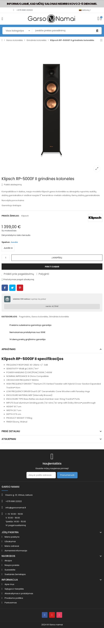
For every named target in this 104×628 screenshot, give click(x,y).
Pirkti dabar (52, 266)
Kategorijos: (9, 316)
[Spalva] (8, 248)
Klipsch (25, 215)
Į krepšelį (57, 257)
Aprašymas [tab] (9, 349)
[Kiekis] (6, 258)
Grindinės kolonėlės (59, 316)
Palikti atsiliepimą (12, 184)
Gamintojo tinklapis (11, 205)
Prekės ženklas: (10, 215)
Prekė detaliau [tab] (11, 431)
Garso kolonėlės (39, 316)
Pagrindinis (24, 316)
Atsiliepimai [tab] (9, 439)
